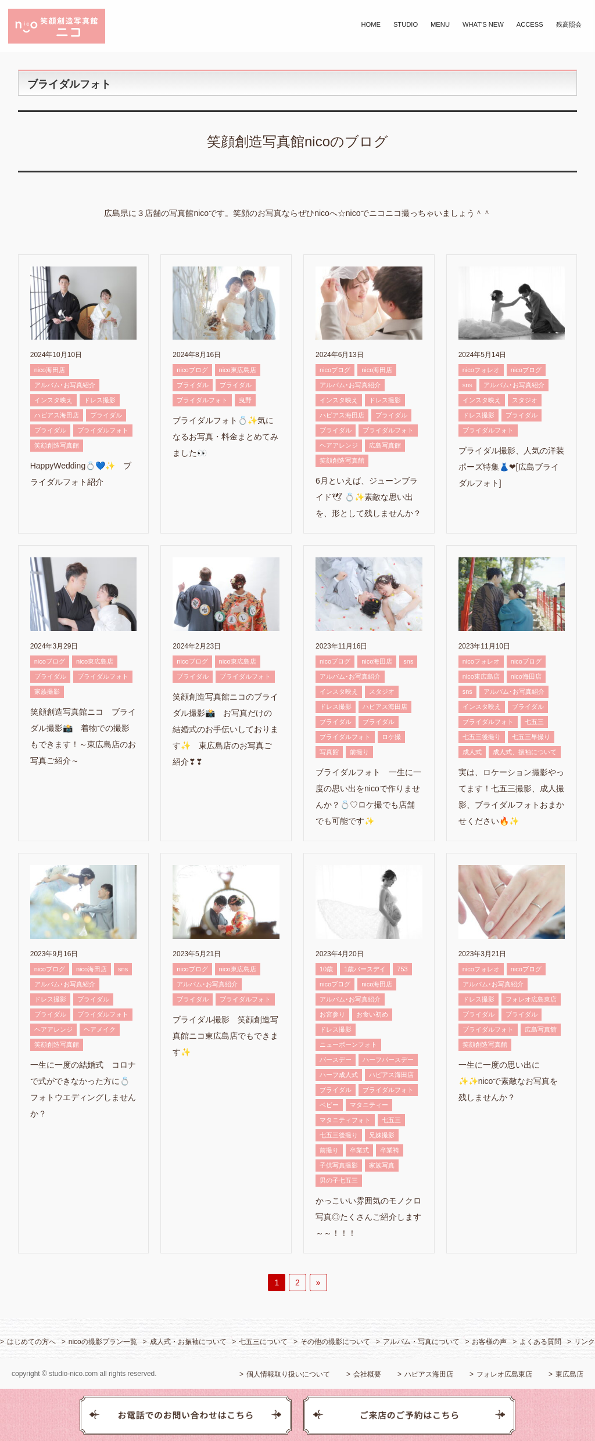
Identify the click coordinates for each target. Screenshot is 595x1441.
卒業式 (359, 1150)
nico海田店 (49, 369)
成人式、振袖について (525, 751)
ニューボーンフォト (348, 1044)
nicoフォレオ (481, 369)
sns (467, 384)
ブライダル (106, 415)
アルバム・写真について (421, 1342)
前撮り (359, 751)
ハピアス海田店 (56, 415)
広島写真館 (385, 445)
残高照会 (569, 24)
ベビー (329, 1104)
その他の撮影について (335, 1342)
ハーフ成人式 (339, 1074)
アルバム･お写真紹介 (64, 384)
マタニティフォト (345, 1119)
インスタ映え (53, 400)
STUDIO (405, 24)
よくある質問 (540, 1342)
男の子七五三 (339, 1180)
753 (402, 969)
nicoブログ (192, 369)
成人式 (472, 751)
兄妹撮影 (382, 1135)
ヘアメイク (100, 1029)
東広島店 (569, 1374)
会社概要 (367, 1374)
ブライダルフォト (102, 430)
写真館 (329, 751)
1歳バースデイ (365, 969)
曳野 (245, 400)
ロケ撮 (391, 736)
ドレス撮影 (100, 400)
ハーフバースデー (388, 1059)
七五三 (534, 721)
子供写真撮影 (339, 1165)
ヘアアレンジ (339, 445)
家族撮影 (47, 691)
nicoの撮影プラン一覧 (103, 1342)
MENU (440, 24)
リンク (584, 1342)
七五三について (263, 1342)
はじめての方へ (31, 1342)
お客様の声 (489, 1342)
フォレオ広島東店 (531, 999)
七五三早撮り (531, 736)
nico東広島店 (237, 369)
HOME (371, 24)
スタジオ (524, 400)
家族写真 (382, 1165)
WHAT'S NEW (483, 24)
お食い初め (372, 1014)
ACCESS (530, 24)
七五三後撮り (482, 736)
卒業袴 (389, 1150)
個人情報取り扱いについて (288, 1374)
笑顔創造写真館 (56, 445)
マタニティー (369, 1104)
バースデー (336, 1059)
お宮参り (332, 1014)
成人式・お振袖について (188, 1342)
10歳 (326, 969)
